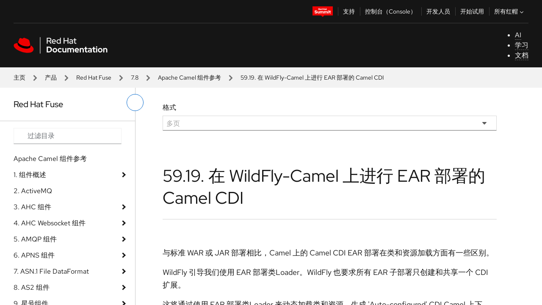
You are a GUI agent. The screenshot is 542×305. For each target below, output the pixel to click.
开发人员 (438, 11)
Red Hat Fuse (93, 77)
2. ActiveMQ (33, 190)
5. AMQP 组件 (35, 239)
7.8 (134, 77)
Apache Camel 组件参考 (189, 77)
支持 (349, 11)
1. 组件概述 (30, 174)
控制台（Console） (390, 11)
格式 (169, 107)
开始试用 (472, 11)
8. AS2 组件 (32, 287)
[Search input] (68, 136)
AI (518, 34)
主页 (19, 77)
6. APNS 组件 (34, 255)
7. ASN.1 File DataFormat (51, 271)
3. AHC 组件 (32, 206)
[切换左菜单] (135, 102)
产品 (51, 77)
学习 (521, 45)
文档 (521, 55)
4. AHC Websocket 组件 (50, 223)
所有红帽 (509, 11)
